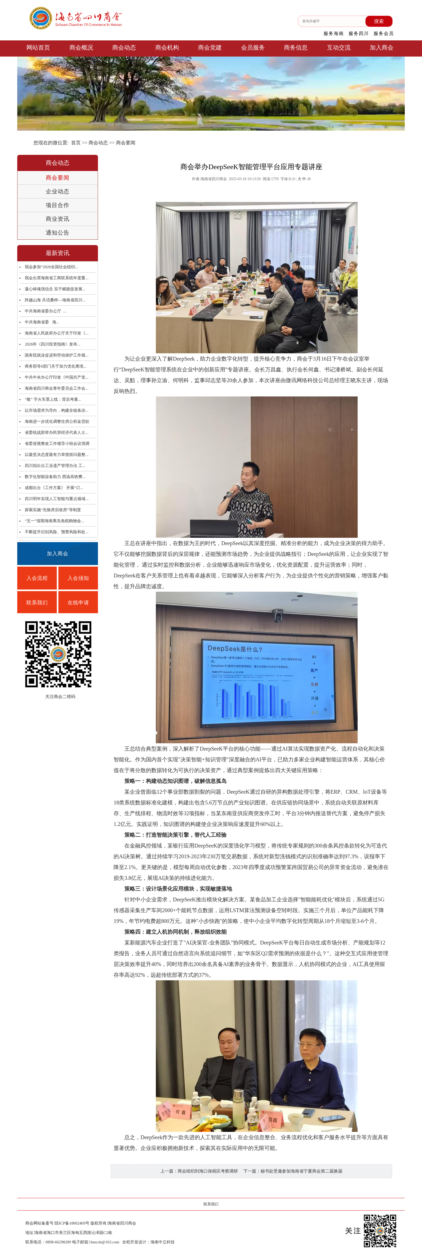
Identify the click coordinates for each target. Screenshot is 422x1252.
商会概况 (81, 47)
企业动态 (57, 191)
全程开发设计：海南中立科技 (148, 1242)
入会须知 (78, 578)
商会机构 (167, 47)
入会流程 (37, 578)
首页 (76, 142)
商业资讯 (57, 219)
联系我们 (37, 602)
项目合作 (57, 205)
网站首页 (38, 47)
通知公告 (57, 232)
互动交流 (339, 47)
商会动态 (124, 47)
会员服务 (253, 47)
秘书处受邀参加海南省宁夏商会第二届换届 (301, 1171)
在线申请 (78, 602)
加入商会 (381, 47)
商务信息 (296, 47)
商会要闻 (57, 178)
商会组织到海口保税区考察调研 (208, 1171)
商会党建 (210, 47)
